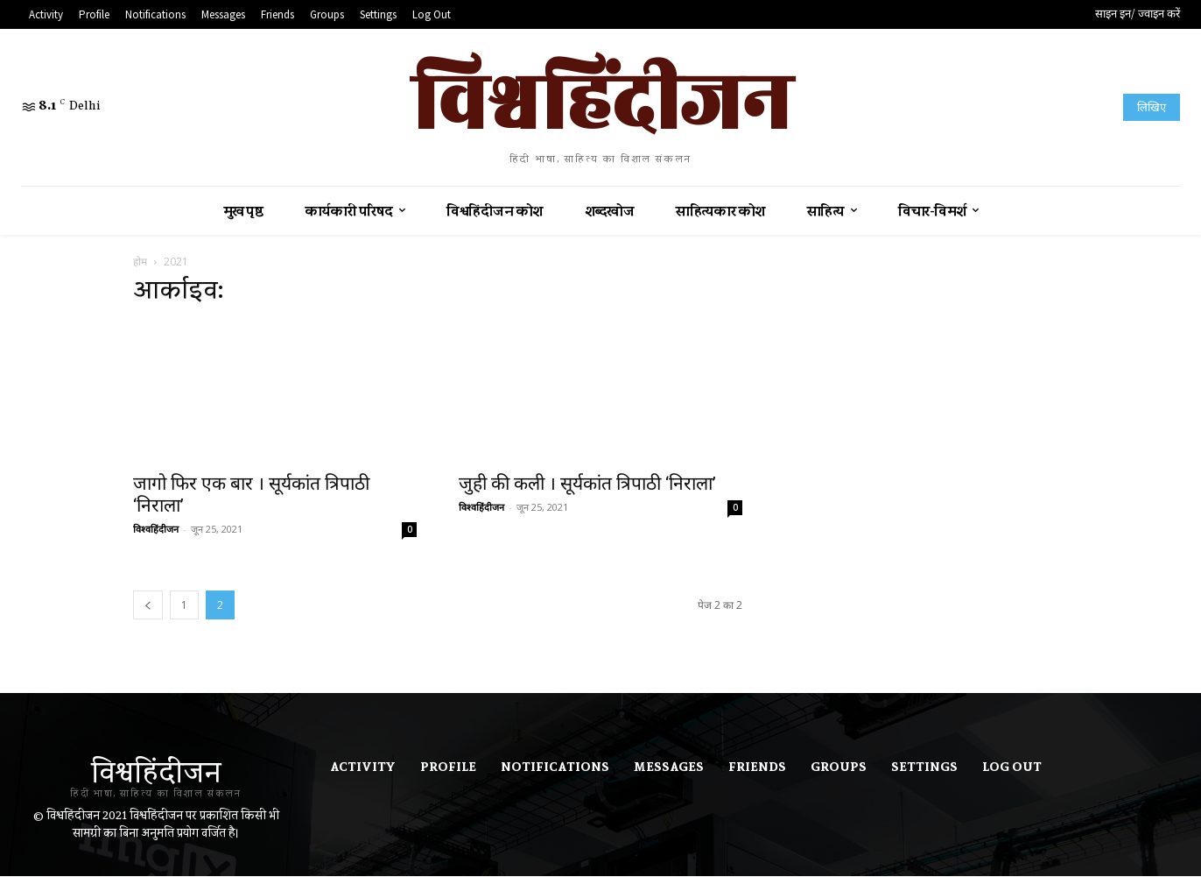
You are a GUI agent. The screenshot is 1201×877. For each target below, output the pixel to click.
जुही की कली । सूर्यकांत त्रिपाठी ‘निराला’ (587, 483)
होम (140, 261)
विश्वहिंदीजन (156, 528)
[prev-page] (148, 605)
